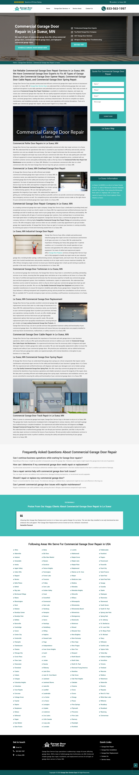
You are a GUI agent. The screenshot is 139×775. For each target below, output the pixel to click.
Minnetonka (75, 605)
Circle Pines (18, 657)
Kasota (45, 664)
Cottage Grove (19, 697)
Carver (17, 631)
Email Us (19, 747)
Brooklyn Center (20, 613)
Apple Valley (18, 568)
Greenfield (46, 598)
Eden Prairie (18, 727)
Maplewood (75, 568)
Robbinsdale (104, 550)
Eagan (17, 719)
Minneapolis (76, 601)
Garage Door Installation (109, 750)
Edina (45, 550)
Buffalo (17, 620)
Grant (45, 594)
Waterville (104, 682)
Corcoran (17, 694)
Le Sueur (46, 701)
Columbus (18, 686)
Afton (16, 550)
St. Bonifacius (105, 624)
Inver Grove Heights (49, 649)
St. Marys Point (105, 631)
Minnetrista (75, 613)
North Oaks (75, 660)
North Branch (76, 657)
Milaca (74, 598)
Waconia (103, 671)
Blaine (17, 598)
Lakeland (46, 679)
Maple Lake (75, 561)
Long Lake (46, 723)
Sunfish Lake (105, 646)
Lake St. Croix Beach (49, 675)
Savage (103, 583)
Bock (16, 605)
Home (48, 9)
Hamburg (46, 609)
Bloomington (19, 601)
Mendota (75, 587)
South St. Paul (105, 609)
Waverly (103, 686)
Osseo (74, 694)
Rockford (103, 554)
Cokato (17, 675)
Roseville (103, 565)
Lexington (46, 705)
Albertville (18, 554)
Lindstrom (46, 712)
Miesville (75, 594)
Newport (74, 653)
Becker (17, 579)
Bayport (17, 576)
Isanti (45, 653)
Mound (74, 627)
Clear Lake (18, 660)
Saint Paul (104, 576)
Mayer (74, 576)
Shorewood (104, 601)
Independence (47, 646)
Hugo (45, 642)
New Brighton (76, 635)
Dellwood (17, 716)
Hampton (46, 613)
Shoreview (104, 598)
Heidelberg (46, 627)
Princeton (75, 712)
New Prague (76, 646)
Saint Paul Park (105, 579)
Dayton (17, 705)
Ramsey (74, 719)
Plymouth (75, 708)
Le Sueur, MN (122, 2)
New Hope (75, 642)
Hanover (46, 616)
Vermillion (104, 660)
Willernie (103, 701)
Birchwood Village (20, 594)
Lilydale (45, 708)
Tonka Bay (104, 653)
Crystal (17, 701)
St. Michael (104, 635)
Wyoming (103, 712)
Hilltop (45, 631)
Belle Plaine (18, 583)
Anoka (17, 565)
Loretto (74, 550)
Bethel (17, 587)
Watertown (104, 679)
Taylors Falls (105, 649)
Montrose (75, 624)
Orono (74, 690)
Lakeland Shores (48, 682)
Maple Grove (76, 557)
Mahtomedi (75, 554)
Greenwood (46, 601)
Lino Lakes (46, 716)
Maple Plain (75, 565)
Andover (17, 557)
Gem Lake (46, 587)
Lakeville (46, 686)
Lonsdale (46, 727)
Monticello (75, 620)
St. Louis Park (105, 627)
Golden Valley (47, 590)
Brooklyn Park (19, 616)
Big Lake (17, 590)
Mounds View (76, 631)
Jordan (45, 660)
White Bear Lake (106, 697)
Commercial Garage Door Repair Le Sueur (47, 63)
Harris (45, 620)
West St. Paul (105, 694)
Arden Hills (18, 572)
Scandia (103, 587)
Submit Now (108, 116)
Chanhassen (18, 646)
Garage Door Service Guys (39, 86)
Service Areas (77, 9)
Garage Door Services (61, 9)
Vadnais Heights (106, 657)
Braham (17, 609)
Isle (44, 657)
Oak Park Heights (77, 679)
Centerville (18, 638)
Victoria (103, 664)
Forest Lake (47, 576)
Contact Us (89, 9)
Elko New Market (48, 557)
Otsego (74, 697)
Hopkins (46, 635)
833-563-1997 (116, 8)
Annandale (18, 561)
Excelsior (46, 565)
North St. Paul (76, 664)
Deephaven (18, 708)
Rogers (103, 557)
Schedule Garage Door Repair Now (32, 48)
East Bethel (18, 723)
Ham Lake (46, 605)
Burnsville (18, 624)
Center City (18, 635)
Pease (74, 701)
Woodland (104, 708)
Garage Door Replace (55, 253)
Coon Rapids (19, 690)
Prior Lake (75, 716)
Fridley (45, 583)
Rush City (104, 568)
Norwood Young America (80, 668)
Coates (17, 671)
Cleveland (18, 668)
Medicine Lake (76, 579)
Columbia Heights (20, 682)
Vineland (103, 668)
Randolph (75, 723)
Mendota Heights (77, 590)
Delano (17, 712)
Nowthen (75, 671)
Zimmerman (104, 716)
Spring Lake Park (106, 613)
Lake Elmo (46, 671)
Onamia (74, 686)
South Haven (105, 605)
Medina (74, 583)
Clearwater (18, 664)
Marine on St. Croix (78, 572)
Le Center (46, 697)
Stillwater (104, 642)
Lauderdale (46, 694)
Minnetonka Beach (78, 609)
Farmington (47, 572)
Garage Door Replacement (109, 753)
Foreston (46, 579)
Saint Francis (105, 572)
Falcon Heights (48, 568)
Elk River (46, 554)
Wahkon (103, 675)
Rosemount (104, 561)
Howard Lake (47, 638)
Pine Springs (76, 705)
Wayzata (103, 690)
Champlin (18, 642)
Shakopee (104, 594)
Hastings (46, 624)
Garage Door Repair (107, 747)
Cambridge (18, 627)
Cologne (17, 679)
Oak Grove (75, 675)
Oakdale (74, 682)
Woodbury (104, 705)
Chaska (17, 649)
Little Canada (47, 719)
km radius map (108, 152)
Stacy (102, 638)
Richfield (75, 727)
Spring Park (104, 616)
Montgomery (76, 616)
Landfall (45, 690)
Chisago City (19, 653)
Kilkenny (46, 668)
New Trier (75, 649)
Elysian (45, 561)
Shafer (103, 590)
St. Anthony (104, 620)
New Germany (76, 638)
